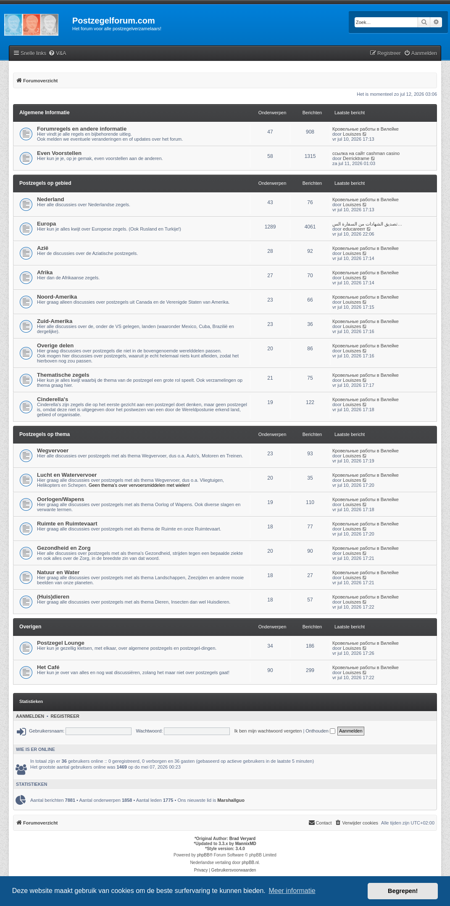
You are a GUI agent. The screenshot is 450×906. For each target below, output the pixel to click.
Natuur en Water (58, 572)
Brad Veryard (242, 838)
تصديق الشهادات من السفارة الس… (367, 223)
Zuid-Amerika (54, 321)
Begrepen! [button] (403, 891)
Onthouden (320, 730)
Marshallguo (231, 800)
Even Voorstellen (59, 153)
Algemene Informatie (44, 113)
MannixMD (245, 843)
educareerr (354, 228)
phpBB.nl (250, 862)
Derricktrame (356, 158)
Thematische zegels (63, 375)
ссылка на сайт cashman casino (366, 153)
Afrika (45, 272)
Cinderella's (52, 399)
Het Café (48, 667)
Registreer (64, 716)
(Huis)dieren (53, 596)
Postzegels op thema (44, 434)
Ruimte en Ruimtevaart (67, 523)
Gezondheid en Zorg (63, 548)
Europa (46, 224)
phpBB (203, 855)
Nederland (50, 199)
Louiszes (352, 134)
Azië (42, 248)
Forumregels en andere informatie (81, 129)
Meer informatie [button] (291, 890)
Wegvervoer (52, 450)
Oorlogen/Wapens (60, 499)
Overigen (30, 627)
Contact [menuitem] (320, 822)
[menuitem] (57, 53)
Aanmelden (30, 716)
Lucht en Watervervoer (67, 475)
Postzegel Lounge (60, 643)
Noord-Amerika (57, 297)
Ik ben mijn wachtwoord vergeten (268, 730)
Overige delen (55, 345)
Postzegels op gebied (45, 183)
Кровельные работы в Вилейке (365, 128)
